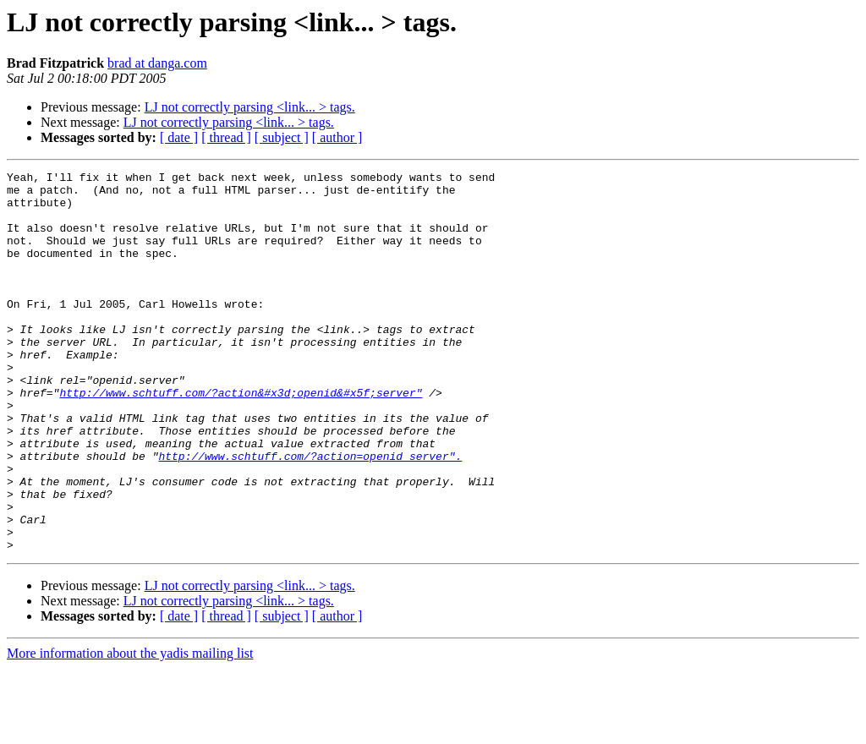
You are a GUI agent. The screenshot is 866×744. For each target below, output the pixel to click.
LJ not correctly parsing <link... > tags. (250, 107)
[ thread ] (226, 137)
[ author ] (337, 137)
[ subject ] (282, 137)
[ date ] (179, 137)
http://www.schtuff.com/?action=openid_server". (310, 514)
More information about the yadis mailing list (130, 729)
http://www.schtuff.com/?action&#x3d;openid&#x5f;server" (240, 438)
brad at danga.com (157, 63)
